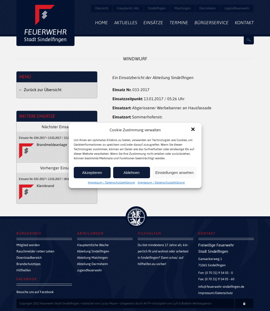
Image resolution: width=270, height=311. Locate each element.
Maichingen (182, 8)
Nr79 (147, 303)
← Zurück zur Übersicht (40, 89)
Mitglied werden (28, 245)
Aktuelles (125, 22)
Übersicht (101, 8)
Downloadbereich (29, 258)
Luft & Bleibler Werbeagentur (192, 303)
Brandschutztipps (28, 264)
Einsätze (153, 22)
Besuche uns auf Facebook (35, 292)
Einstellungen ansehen (174, 172)
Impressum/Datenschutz (215, 293)
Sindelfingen (157, 8)
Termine (178, 22)
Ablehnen (131, 172)
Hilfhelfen (23, 270)
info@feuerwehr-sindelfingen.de (221, 287)
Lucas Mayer (109, 303)
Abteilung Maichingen (92, 258)
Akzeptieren (92, 172)
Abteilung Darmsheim (92, 264)
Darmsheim (207, 8)
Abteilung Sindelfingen (93, 251)
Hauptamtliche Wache (93, 245)
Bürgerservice (211, 22)
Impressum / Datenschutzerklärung (111, 182)
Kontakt (244, 22)
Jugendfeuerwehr (236, 8)
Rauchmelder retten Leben (35, 251)
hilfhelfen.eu (147, 264)
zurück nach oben (136, 217)
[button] (193, 130)
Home (101, 22)
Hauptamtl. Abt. (128, 8)
